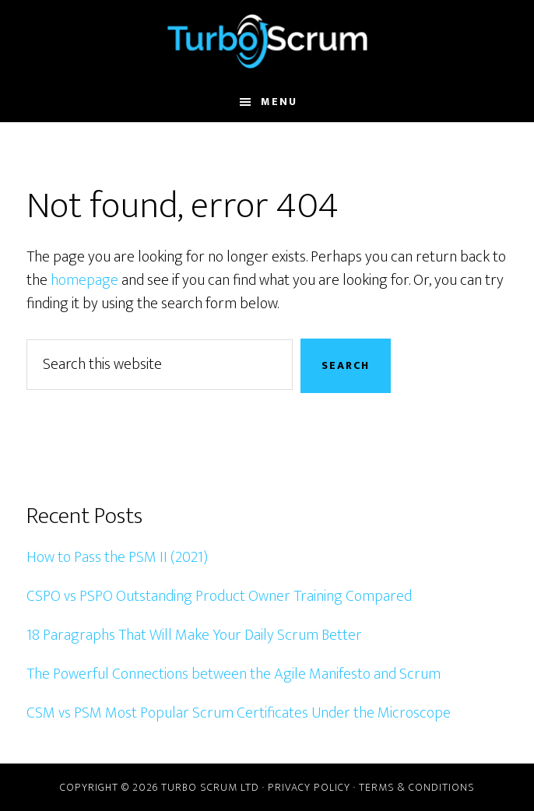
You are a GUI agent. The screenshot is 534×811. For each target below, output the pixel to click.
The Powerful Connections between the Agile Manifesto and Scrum (233, 674)
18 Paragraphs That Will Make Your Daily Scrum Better (194, 635)
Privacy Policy (309, 787)
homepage (84, 280)
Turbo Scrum (266, 41)
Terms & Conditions (417, 787)
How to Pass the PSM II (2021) (117, 557)
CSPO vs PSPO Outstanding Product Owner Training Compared (219, 596)
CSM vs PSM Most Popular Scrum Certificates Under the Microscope (238, 713)
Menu (279, 102)
